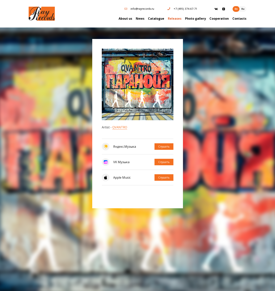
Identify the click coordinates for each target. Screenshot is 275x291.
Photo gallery (195, 18)
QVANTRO (119, 127)
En (236, 9)
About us (125, 18)
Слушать (164, 146)
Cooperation (219, 18)
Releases (174, 18)
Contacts (239, 18)
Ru (242, 9)
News (140, 18)
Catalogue (156, 18)
